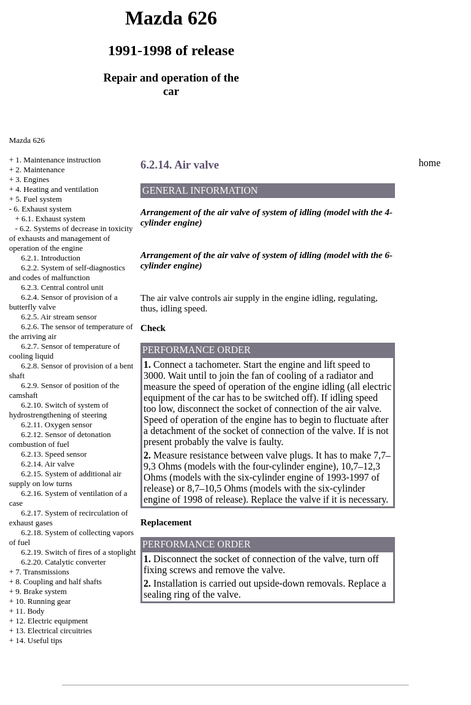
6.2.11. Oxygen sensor (56, 424)
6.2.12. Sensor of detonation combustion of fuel (60, 439)
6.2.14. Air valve (47, 463)
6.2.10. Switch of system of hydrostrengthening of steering (59, 409)
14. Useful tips (38, 640)
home (430, 163)
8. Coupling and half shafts (58, 581)
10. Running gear (43, 601)
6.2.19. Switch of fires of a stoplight (78, 552)
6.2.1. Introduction (50, 257)
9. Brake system (40, 591)
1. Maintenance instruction (58, 159)
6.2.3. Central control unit (62, 287)
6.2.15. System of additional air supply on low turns (65, 478)
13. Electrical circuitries (53, 630)
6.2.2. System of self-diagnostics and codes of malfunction (67, 272)
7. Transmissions (42, 571)
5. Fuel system (38, 199)
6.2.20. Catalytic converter (63, 561)
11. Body (29, 610)
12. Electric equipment (51, 620)
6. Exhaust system (42, 208)
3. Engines (32, 179)
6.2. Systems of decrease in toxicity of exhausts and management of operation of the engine (71, 238)
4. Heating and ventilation (56, 189)
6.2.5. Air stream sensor (58, 316)
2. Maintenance (39, 169)
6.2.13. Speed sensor (53, 454)
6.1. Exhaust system (53, 218)
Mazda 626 (27, 140)
